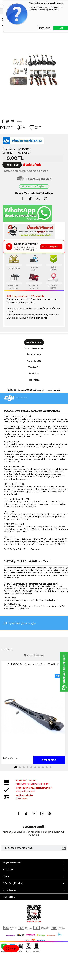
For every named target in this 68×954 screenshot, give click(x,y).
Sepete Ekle (49, 760)
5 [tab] (31, 767)
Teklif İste (12, 165)
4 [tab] (27, 767)
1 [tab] (16, 767)
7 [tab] (39, 767)
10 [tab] (50, 767)
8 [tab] (42, 767)
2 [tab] (19, 767)
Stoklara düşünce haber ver (26, 171)
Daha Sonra (44, 28)
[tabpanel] (33, 713)
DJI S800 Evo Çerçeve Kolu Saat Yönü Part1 (33, 664)
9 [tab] (46, 767)
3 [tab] (23, 767)
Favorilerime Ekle (35, 127)
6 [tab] (35, 767)
